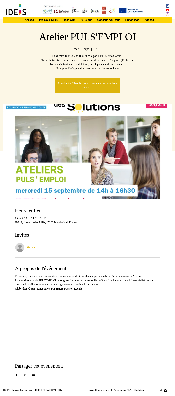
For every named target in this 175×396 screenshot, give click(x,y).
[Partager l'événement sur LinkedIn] (33, 375)
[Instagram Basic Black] (165, 390)
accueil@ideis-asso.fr (99, 390)
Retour (87, 87)
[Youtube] (167, 10)
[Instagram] (167, 14)
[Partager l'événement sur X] (25, 375)
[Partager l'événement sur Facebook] (16, 375)
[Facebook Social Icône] (167, 6)
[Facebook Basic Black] (161, 390)
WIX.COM (57, 390)
